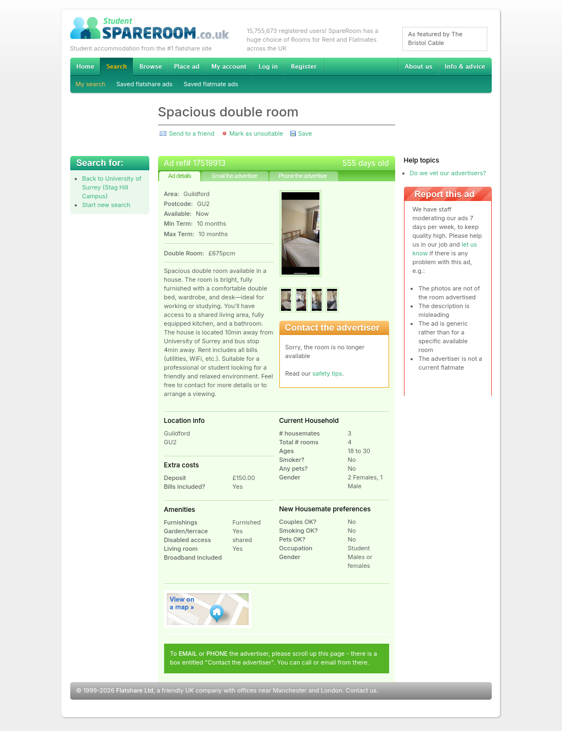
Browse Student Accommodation (150, 66)
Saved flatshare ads (144, 84)
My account (228, 66)
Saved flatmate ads (210, 84)
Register (304, 66)
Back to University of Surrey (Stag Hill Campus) (112, 187)
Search (116, 67)
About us (418, 66)
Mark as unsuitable (256, 133)
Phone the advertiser (302, 176)
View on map (208, 609)
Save (305, 133)
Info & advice (465, 66)
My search (91, 84)
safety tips (327, 373)
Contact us (361, 690)
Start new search (106, 205)
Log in (268, 66)
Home (85, 66)
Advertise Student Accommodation (186, 66)
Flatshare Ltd (135, 690)
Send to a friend (192, 133)
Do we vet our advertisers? (448, 173)
